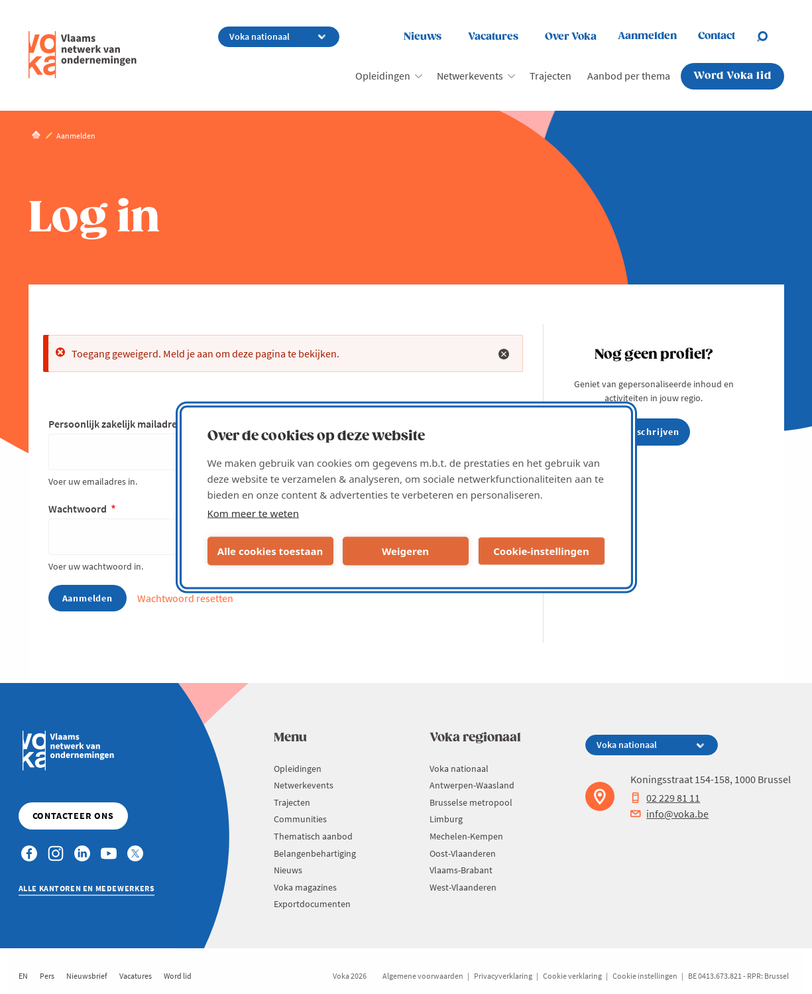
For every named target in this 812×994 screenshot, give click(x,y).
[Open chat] (770, 36)
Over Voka (571, 37)
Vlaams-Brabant (461, 870)
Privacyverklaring (503, 976)
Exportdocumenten (312, 904)
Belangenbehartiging (315, 853)
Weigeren (405, 551)
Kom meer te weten (253, 512)
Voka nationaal (459, 769)
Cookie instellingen (644, 976)
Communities (300, 819)
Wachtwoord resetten (185, 598)
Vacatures (493, 37)
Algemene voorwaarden (422, 976)
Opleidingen (382, 75)
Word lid (178, 976)
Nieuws (422, 37)
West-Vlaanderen (463, 887)
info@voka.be (669, 813)
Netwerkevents (470, 75)
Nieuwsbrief (86, 976)
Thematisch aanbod (313, 836)
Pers (47, 976)
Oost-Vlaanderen (463, 853)
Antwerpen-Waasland (472, 785)
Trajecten (550, 75)
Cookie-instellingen (541, 551)
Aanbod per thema (628, 75)
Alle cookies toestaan (270, 551)
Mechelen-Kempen (466, 836)
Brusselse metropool (471, 802)
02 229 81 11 (665, 797)
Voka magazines (305, 887)
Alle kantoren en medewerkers (87, 888)
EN (23, 976)
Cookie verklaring (572, 976)
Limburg (446, 819)
